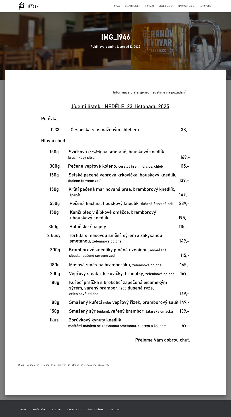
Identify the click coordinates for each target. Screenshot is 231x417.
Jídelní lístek (166, 6)
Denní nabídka (132, 6)
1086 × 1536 (80, 365)
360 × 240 (92, 365)
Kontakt (149, 6)
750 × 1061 (56, 365)
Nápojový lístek (186, 6)
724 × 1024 (67, 365)
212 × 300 (45, 365)
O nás (117, 6)
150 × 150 (34, 365)
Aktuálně (205, 6)
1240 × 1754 (103, 365)
